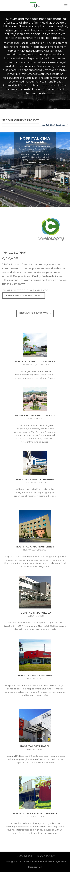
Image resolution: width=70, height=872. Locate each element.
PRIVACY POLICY (45, 856)
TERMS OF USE (24, 856)
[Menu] (66, 5)
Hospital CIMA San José (54, 125)
